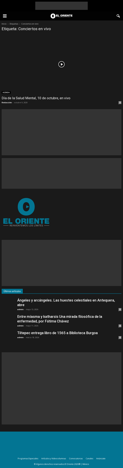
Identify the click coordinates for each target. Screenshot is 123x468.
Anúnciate (100, 458)
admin (20, 309)
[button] (118, 16)
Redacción (7, 102)
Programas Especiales (28, 458)
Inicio (4, 23)
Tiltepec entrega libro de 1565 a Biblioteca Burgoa (57, 333)
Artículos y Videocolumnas (53, 458)
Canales (89, 458)
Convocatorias (76, 458)
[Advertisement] (61, 6)
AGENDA (6, 92)
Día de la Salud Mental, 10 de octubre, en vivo (36, 98)
